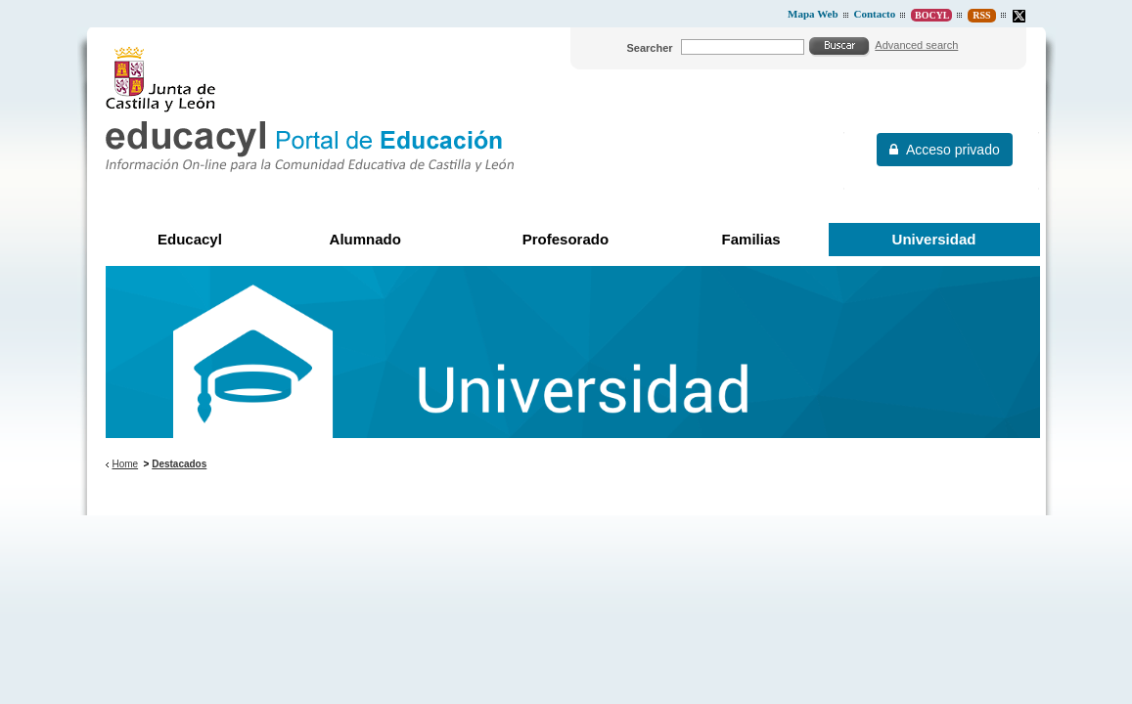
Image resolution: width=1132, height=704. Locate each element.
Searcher (649, 48)
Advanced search (916, 45)
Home (125, 464)
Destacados (179, 464)
